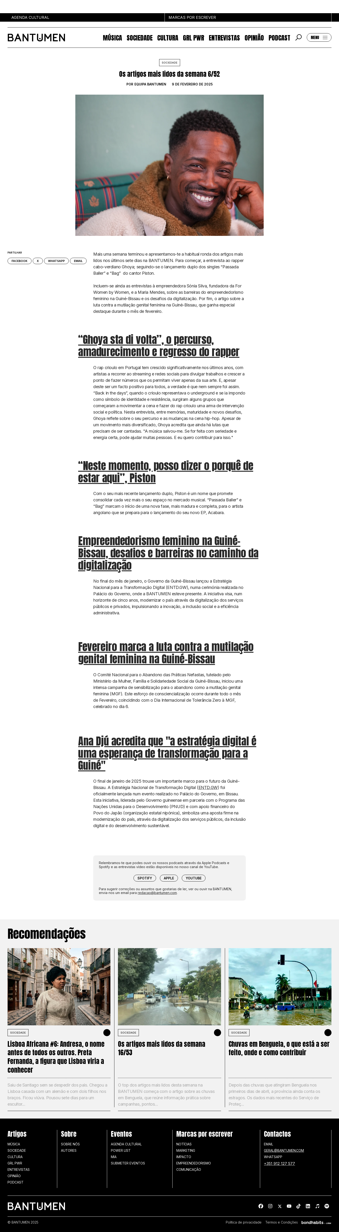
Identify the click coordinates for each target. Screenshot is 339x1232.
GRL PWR (193, 37)
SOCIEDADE (18, 1032)
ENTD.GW (208, 787)
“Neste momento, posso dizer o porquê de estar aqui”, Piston (165, 472)
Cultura (167, 37)
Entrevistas (224, 37)
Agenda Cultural (126, 1144)
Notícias (184, 1144)
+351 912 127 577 (279, 1163)
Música (112, 37)
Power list (121, 1150)
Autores (69, 1150)
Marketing (185, 1150)
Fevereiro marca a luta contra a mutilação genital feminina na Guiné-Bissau (166, 653)
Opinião (254, 37)
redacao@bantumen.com (157, 893)
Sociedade (140, 37)
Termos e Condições (281, 1222)
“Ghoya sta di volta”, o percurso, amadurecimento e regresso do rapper (158, 345)
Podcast (279, 37)
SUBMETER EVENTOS (128, 1163)
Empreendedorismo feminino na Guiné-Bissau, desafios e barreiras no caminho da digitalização (168, 553)
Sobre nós (70, 1144)
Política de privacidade (244, 1222)
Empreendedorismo (193, 1163)
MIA (114, 1157)
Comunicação (188, 1170)
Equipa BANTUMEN (150, 84)
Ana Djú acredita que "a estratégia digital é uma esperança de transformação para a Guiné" (167, 753)
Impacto (183, 1157)
